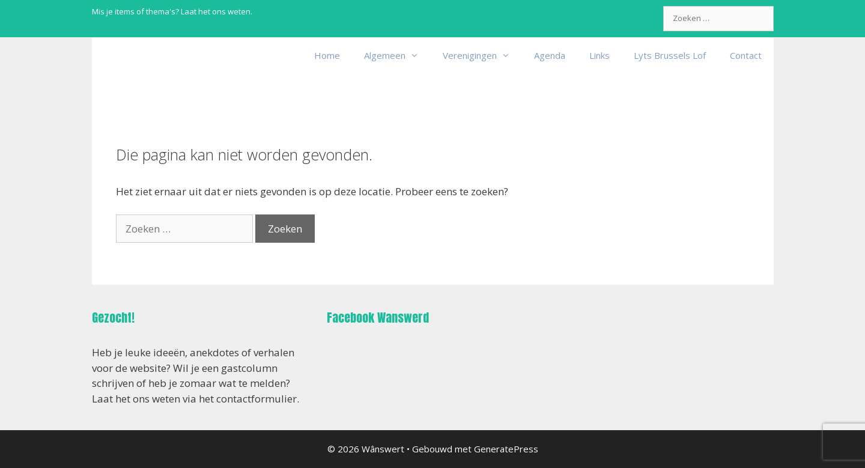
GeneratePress (506, 449)
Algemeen (397, 55)
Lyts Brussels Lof (670, 55)
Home (327, 55)
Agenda (549, 55)
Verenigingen (482, 55)
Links (599, 55)
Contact (746, 55)
